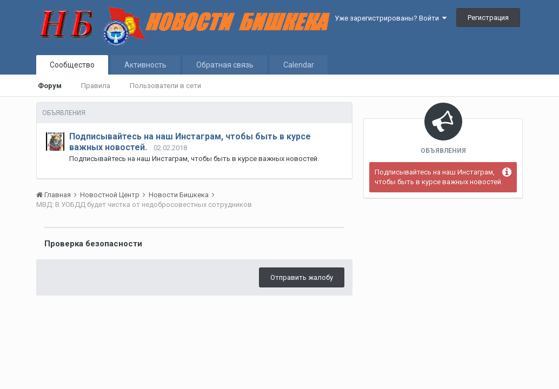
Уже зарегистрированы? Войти (391, 18)
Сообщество (72, 65)
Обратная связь (225, 65)
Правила (95, 86)
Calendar (298, 65)
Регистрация (488, 18)
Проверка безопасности (93, 244)
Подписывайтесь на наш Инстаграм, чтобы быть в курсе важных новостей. (439, 177)
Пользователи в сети (165, 86)
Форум (50, 86)
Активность (145, 65)
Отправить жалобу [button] (301, 277)
